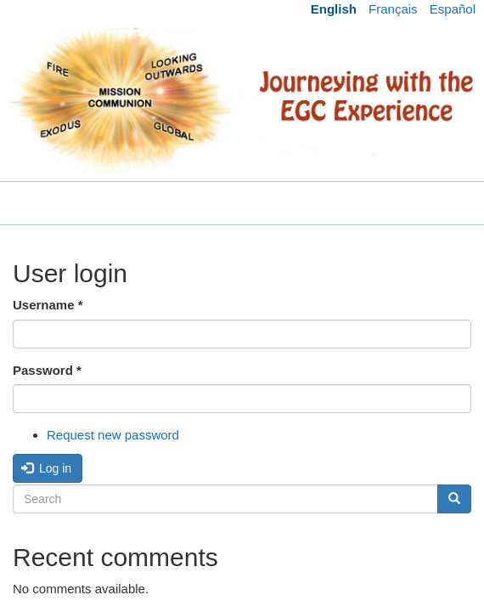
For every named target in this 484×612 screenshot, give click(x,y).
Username (48, 305)
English (334, 9)
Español (453, 9)
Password (47, 370)
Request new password (113, 435)
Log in (46, 468)
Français (393, 9)
